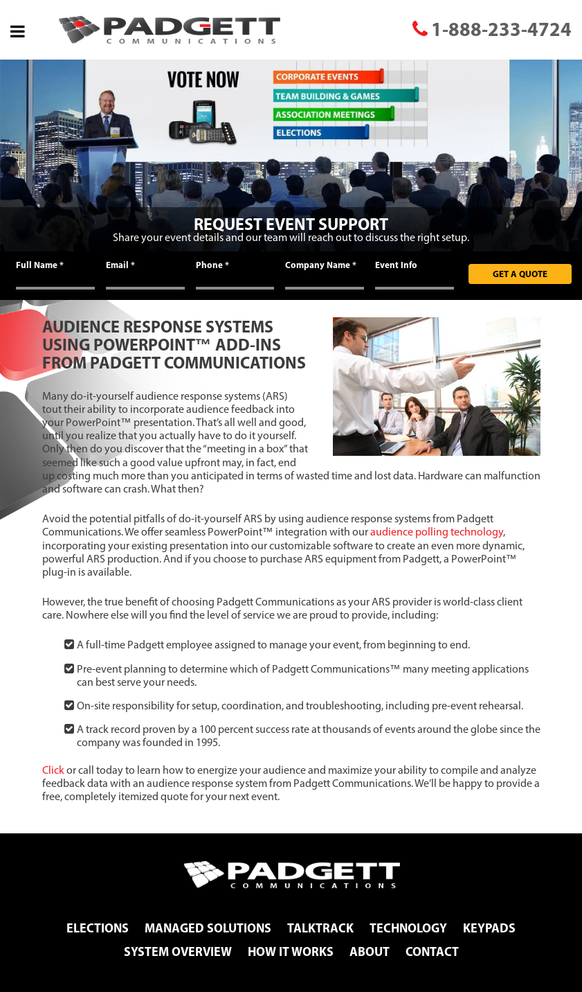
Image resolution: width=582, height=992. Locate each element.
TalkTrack (320, 928)
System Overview (178, 951)
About (369, 951)
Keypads (489, 928)
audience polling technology (436, 531)
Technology (408, 928)
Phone (212, 264)
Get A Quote (520, 273)
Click (53, 770)
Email (120, 264)
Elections (97, 928)
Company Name (320, 264)
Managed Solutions (208, 928)
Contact (432, 951)
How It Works (291, 951)
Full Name (40, 264)
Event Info (396, 264)
